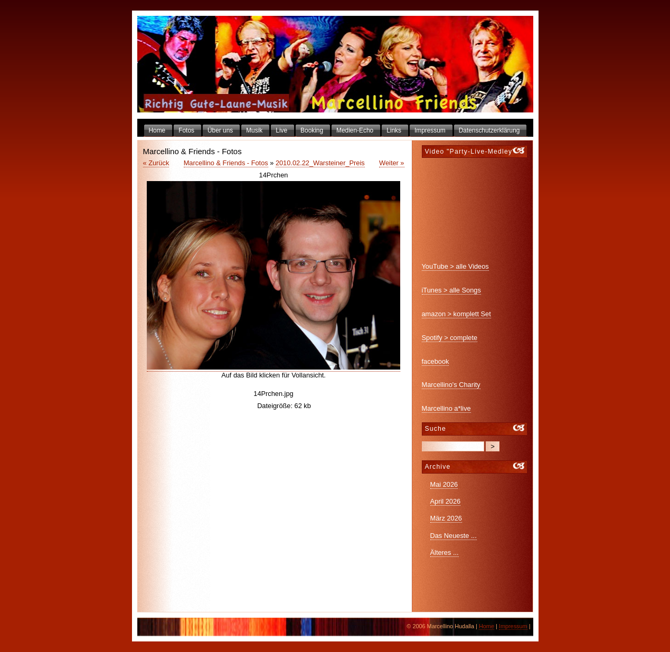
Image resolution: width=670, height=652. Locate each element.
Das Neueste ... (453, 536)
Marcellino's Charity (451, 385)
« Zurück (156, 163)
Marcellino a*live (446, 408)
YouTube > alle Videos (455, 266)
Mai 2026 (444, 484)
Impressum (513, 626)
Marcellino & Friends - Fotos (226, 163)
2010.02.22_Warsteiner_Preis (320, 163)
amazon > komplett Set (456, 314)
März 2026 (446, 518)
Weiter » (391, 163)
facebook (435, 361)
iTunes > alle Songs (451, 290)
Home (486, 626)
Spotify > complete (450, 338)
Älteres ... (444, 552)
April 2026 (445, 501)
